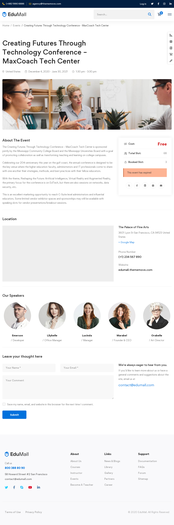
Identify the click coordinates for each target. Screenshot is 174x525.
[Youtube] (30, 487)
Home (5, 25)
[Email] (161, 185)
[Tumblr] (153, 185)
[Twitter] (129, 185)
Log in (143, 3)
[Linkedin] (145, 185)
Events (16, 25)
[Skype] (21, 487)
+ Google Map (126, 242)
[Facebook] (137, 185)
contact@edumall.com (136, 385)
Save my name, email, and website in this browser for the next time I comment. (50, 404)
